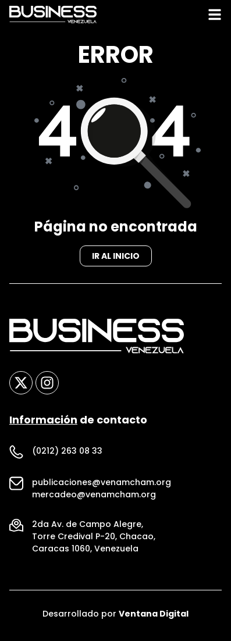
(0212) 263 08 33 (67, 454)
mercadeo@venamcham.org (94, 498)
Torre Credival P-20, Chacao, (93, 540)
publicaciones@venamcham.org (101, 486)
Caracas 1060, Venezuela (85, 552)
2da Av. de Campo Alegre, (87, 527)
